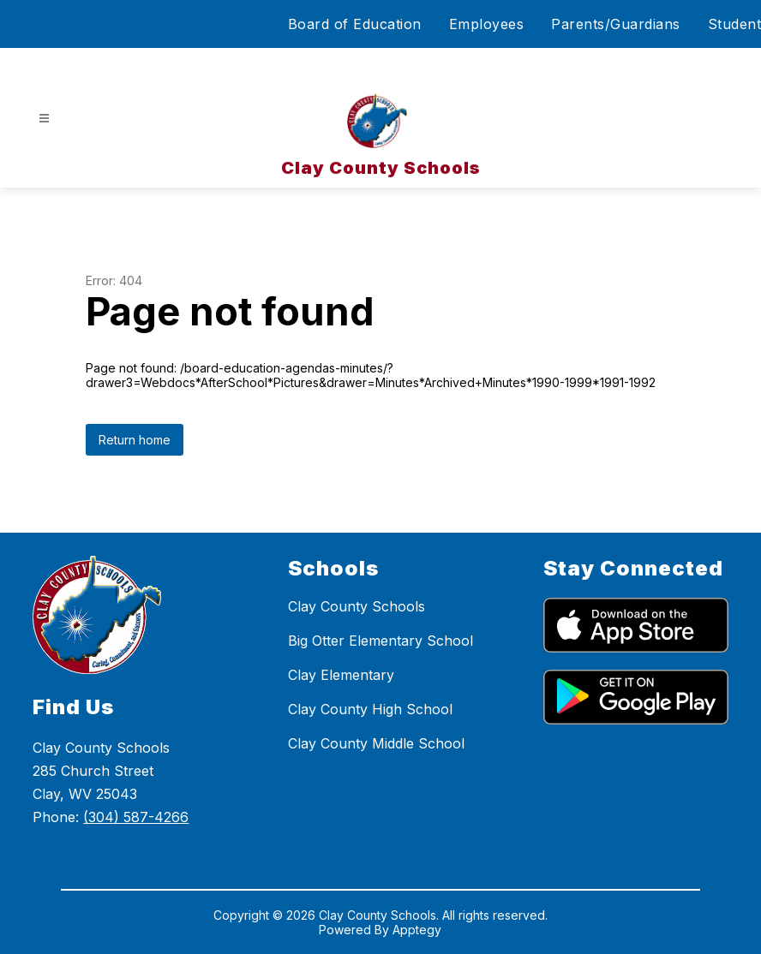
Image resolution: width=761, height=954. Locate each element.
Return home (135, 439)
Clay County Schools (356, 606)
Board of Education (355, 24)
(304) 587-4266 (136, 817)
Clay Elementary (341, 674)
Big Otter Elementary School (380, 640)
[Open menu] (44, 118)
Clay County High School (370, 709)
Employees (486, 24)
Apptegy (416, 929)
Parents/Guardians (615, 24)
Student (735, 24)
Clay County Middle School (376, 743)
